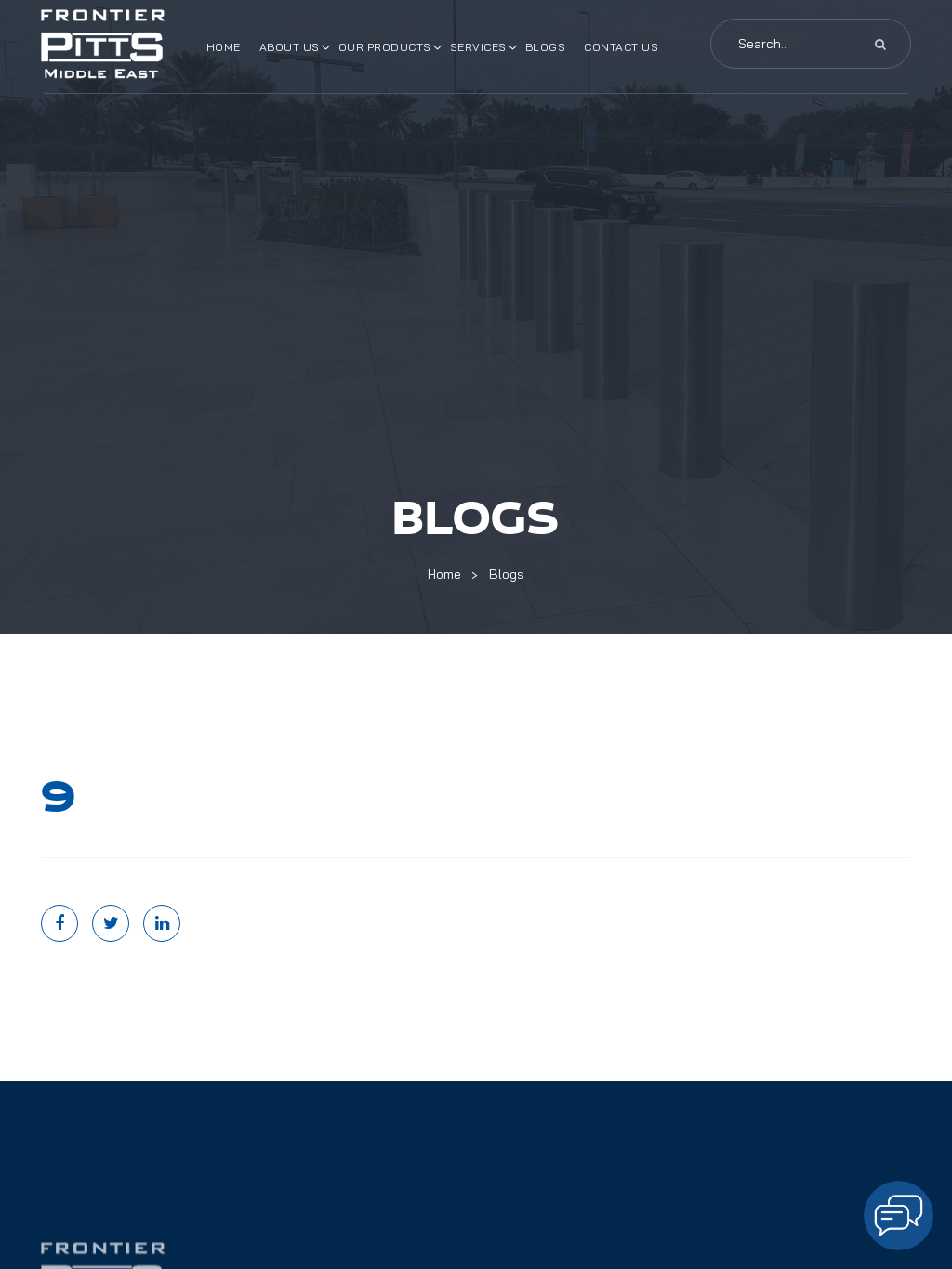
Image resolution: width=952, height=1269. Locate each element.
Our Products (384, 47)
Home (223, 47)
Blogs (545, 47)
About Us (289, 47)
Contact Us (621, 47)
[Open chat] (898, 1215)
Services (478, 47)
